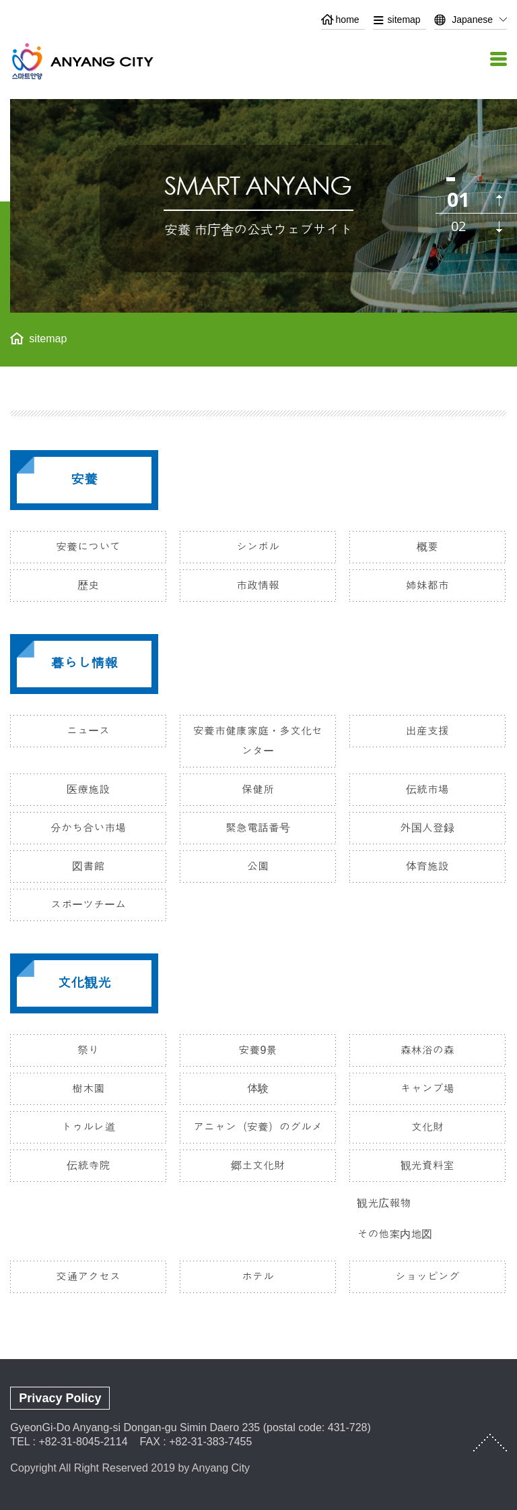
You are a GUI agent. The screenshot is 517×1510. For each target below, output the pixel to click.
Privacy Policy (60, 1398)
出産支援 (427, 730)
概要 (427, 547)
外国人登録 (427, 827)
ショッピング (427, 1276)
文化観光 (84, 982)
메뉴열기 (497, 59)
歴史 (88, 585)
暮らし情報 (84, 663)
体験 (258, 1088)
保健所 (258, 789)
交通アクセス (88, 1276)
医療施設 (88, 789)
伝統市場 (427, 789)
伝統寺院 (88, 1165)
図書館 (88, 866)
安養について (88, 547)
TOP (490, 1442)
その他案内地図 (394, 1234)
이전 (499, 200)
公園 (258, 866)
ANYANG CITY (98, 61)
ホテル (258, 1276)
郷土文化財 (258, 1165)
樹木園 (88, 1088)
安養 (84, 479)
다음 (499, 227)
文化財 (427, 1127)
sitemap (404, 19)
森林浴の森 (427, 1050)
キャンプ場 (427, 1088)
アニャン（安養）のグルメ (257, 1127)
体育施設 (427, 866)
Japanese (472, 19)
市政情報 (257, 585)
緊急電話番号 (258, 827)
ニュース (88, 730)
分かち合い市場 (88, 827)
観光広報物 (384, 1203)
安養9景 (258, 1050)
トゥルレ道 (88, 1127)
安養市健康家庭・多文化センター (257, 741)
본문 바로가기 (258, 0)
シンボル (257, 547)
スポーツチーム (88, 904)
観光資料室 (427, 1165)
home (347, 19)
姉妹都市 (427, 585)
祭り (88, 1050)
